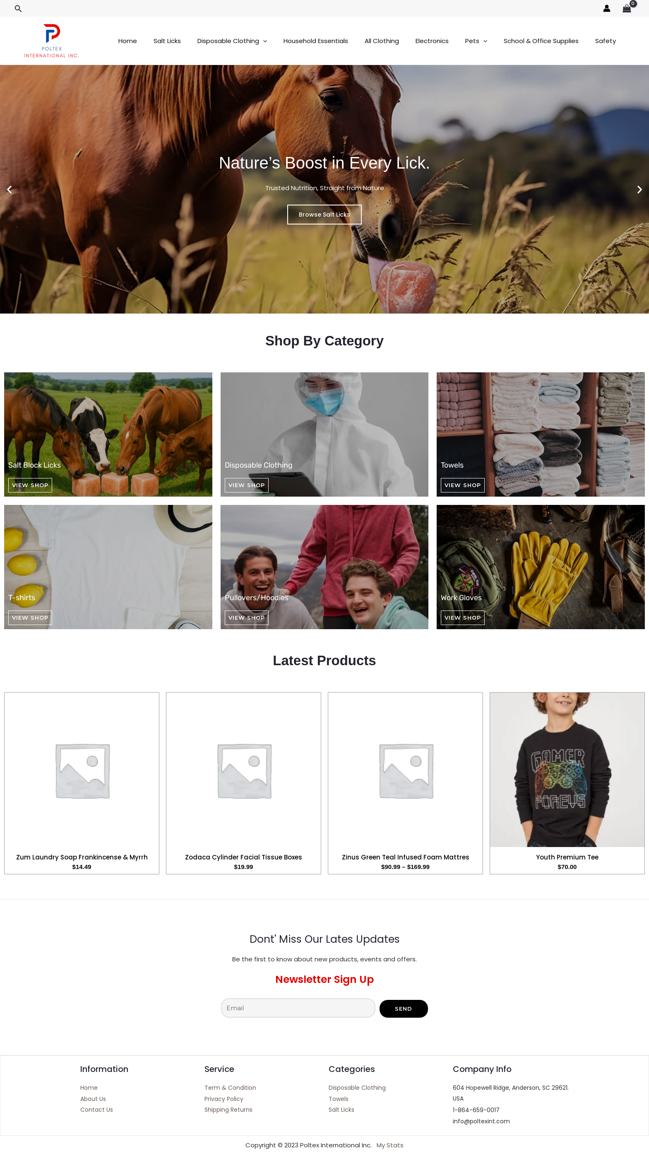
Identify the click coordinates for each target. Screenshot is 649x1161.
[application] (253, 40)
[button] (18, 8)
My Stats (390, 1145)
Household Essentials (301, 40)
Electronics (409, 40)
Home (125, 40)
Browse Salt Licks (324, 214)
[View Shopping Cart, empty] (627, 8)
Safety (570, 40)
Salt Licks (161, 40)
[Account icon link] (607, 8)
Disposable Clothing (222, 40)
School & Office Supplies (510, 40)
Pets (449, 40)
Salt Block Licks (34, 465)
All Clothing (363, 40)
